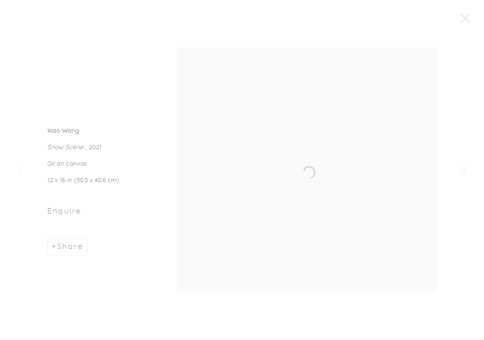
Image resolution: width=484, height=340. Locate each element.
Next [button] (463, 170)
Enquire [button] (64, 212)
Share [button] (70, 248)
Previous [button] (20, 170)
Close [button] (465, 21)
